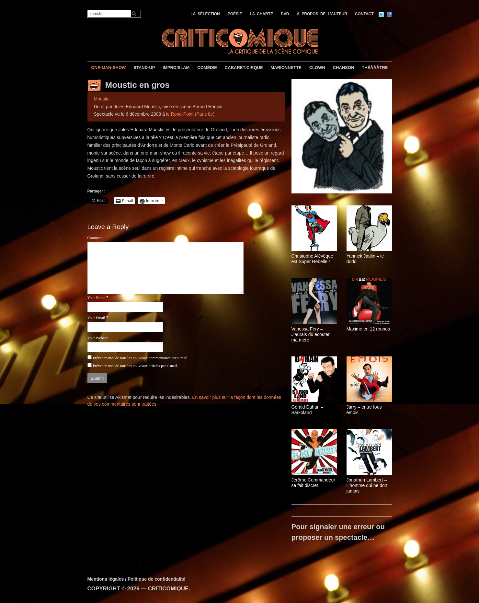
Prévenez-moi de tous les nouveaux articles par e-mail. (135, 366)
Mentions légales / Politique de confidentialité (136, 579)
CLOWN (317, 67)
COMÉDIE (207, 67)
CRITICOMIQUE (168, 589)
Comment (95, 238)
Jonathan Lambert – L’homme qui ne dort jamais (367, 485)
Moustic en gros (137, 85)
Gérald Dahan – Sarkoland (307, 409)
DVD (285, 14)
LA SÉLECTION (205, 14)
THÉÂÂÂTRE (375, 67)
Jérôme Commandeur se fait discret (313, 482)
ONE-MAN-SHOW (108, 67)
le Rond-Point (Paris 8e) (190, 114)
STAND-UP (144, 67)
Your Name (96, 298)
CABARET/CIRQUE (244, 67)
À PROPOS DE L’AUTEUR (322, 14)
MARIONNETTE (285, 67)
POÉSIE (235, 14)
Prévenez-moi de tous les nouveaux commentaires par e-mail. (140, 358)
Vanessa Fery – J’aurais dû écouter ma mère (310, 334)
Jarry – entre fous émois (364, 409)
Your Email (96, 318)
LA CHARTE (261, 14)
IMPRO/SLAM (176, 67)
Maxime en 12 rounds (368, 328)
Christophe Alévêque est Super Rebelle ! (312, 258)
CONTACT (364, 14)
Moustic (101, 98)
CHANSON (343, 67)
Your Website (97, 338)
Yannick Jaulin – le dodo (365, 258)
